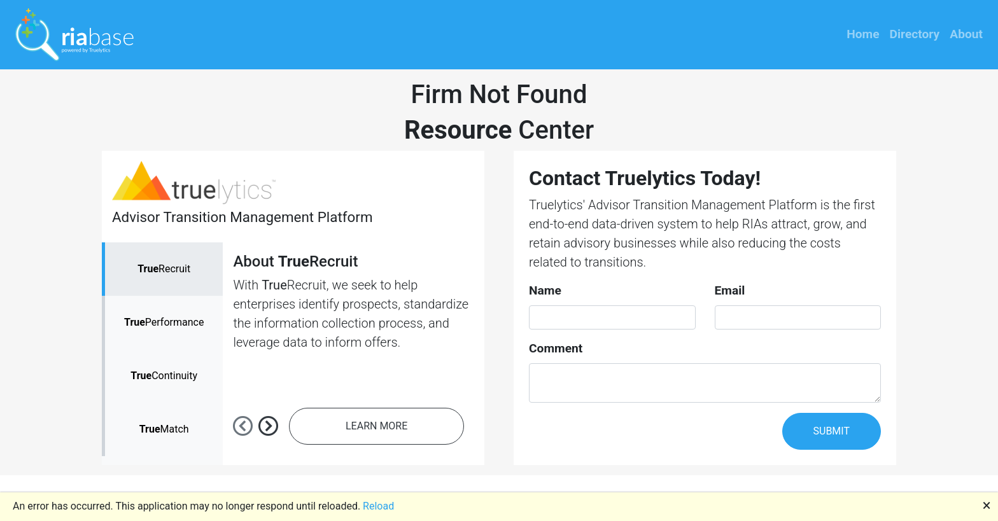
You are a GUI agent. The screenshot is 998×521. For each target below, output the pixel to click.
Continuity (163, 376)
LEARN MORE (376, 426)
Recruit (163, 269)
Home (863, 34)
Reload (378, 506)
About (966, 34)
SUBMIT (831, 431)
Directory (915, 34)
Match (164, 429)
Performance (164, 322)
